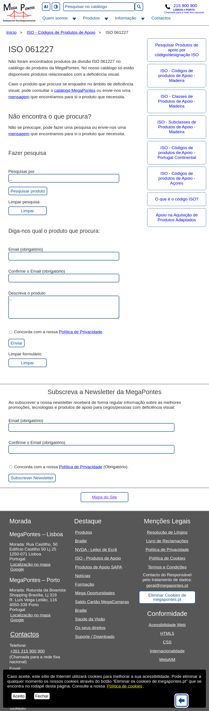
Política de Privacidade (80, 332)
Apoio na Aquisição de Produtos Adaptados (177, 217)
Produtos (91, 18)
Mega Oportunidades (95, 593)
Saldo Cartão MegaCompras (102, 601)
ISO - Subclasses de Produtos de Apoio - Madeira (176, 127)
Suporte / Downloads (95, 636)
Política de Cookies (167, 558)
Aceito (18, 696)
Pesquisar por (63, 176)
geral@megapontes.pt (167, 585)
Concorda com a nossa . (56, 332)
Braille (81, 541)
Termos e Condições (167, 567)
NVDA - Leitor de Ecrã (96, 549)
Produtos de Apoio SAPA (98, 567)
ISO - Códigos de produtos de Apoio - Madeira (176, 75)
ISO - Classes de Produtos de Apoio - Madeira (176, 101)
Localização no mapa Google (30, 567)
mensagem (18, 96)
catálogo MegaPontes (75, 90)
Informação (125, 18)
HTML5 (167, 633)
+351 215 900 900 (27, 651)
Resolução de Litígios (167, 532)
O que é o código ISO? (176, 199)
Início (11, 32)
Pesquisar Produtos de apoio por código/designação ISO (177, 50)
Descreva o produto (63, 305)
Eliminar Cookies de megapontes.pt (167, 597)
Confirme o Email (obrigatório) (63, 275)
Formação (84, 584)
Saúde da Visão (90, 619)
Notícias (82, 575)
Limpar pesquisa (27, 207)
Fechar (42, 696)
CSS (167, 642)
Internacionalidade (167, 651)
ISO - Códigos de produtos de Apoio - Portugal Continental (177, 152)
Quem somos (55, 18)
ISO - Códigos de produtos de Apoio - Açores (176, 178)
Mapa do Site (104, 497)
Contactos (160, 18)
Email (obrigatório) (63, 253)
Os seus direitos (90, 627)
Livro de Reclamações (167, 541)
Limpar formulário (27, 359)
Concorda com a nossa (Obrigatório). (69, 466)
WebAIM (167, 659)
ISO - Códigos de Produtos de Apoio (61, 32)
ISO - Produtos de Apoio (98, 558)
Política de (124, 686)
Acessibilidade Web (167, 624)
